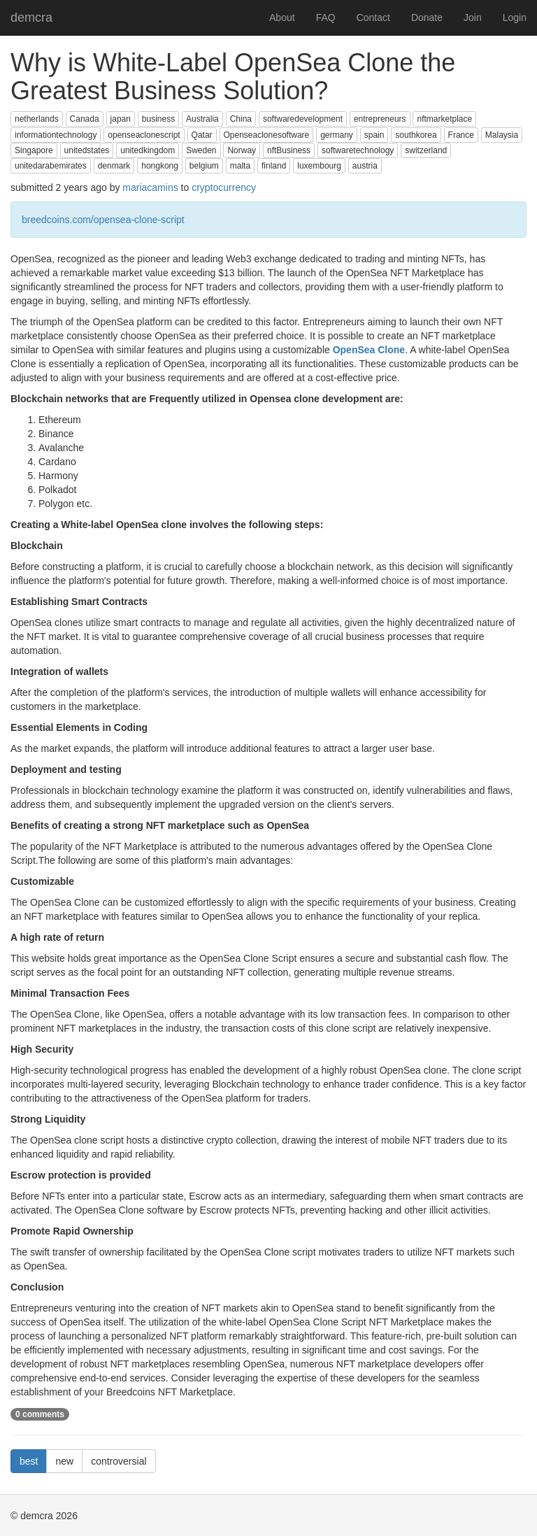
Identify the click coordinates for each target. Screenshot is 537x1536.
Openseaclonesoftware (267, 135)
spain (374, 135)
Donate (427, 17)
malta (240, 166)
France (461, 135)
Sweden (201, 150)
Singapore (34, 150)
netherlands (37, 119)
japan (120, 119)
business (158, 119)
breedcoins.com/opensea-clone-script (103, 219)
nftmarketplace (444, 119)
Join (473, 17)
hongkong (159, 166)
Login (515, 17)
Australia (202, 119)
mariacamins (150, 187)
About (282, 17)
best (29, 1461)
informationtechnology (55, 135)
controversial (118, 1461)
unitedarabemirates (51, 166)
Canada (84, 119)
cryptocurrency (224, 187)
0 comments (39, 1414)
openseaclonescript (144, 135)
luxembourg (319, 166)
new (64, 1461)
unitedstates (87, 150)
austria (365, 166)
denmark (114, 166)
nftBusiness (288, 150)
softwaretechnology (358, 150)
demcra (31, 17)
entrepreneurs (380, 119)
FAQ (326, 17)
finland (274, 166)
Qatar (202, 135)
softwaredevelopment (303, 119)
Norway (241, 150)
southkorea (415, 135)
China (241, 119)
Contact (373, 17)
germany (336, 135)
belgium (204, 166)
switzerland (426, 150)
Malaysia (501, 135)
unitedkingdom (147, 150)
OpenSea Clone (369, 349)
